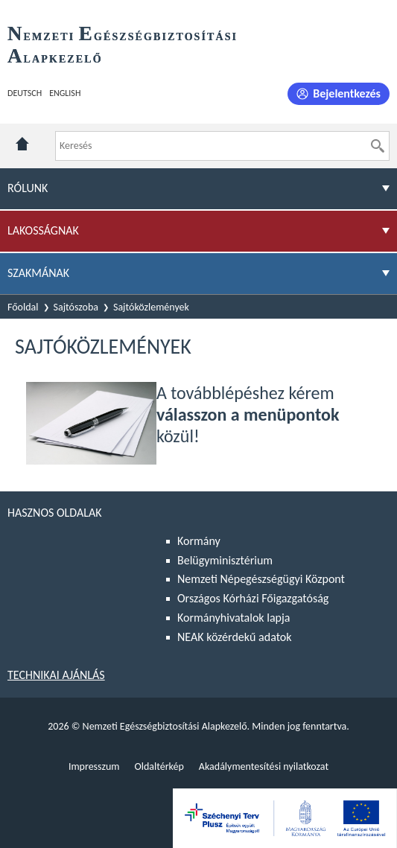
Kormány (198, 541)
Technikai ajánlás (56, 675)
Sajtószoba (76, 307)
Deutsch (24, 93)
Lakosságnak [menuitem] (43, 230)
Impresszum (94, 766)
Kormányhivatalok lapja (233, 618)
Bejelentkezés (347, 93)
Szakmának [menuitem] (38, 273)
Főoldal (23, 307)
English (64, 93)
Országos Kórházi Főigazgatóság (252, 598)
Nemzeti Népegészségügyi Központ (261, 579)
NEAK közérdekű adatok (234, 637)
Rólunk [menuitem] (27, 188)
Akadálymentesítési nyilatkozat (263, 766)
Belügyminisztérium (225, 560)
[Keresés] (377, 146)
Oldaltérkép (158, 766)
